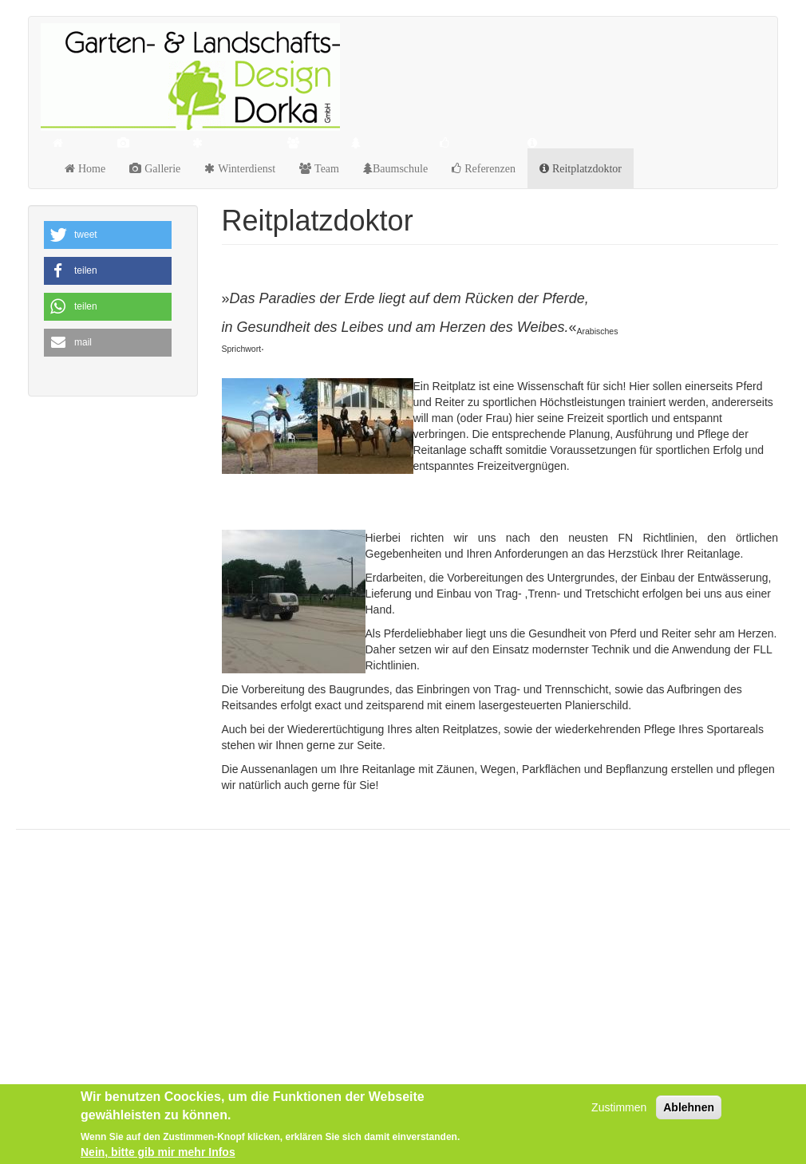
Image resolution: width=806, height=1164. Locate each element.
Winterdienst (245, 168)
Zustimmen (618, 1107)
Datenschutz (67, 882)
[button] (108, 235)
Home (90, 168)
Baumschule (400, 168)
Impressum (64, 920)
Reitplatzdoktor (585, 168)
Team (325, 168)
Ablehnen (688, 1107)
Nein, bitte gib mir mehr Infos (158, 1152)
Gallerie (160, 168)
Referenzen (488, 168)
